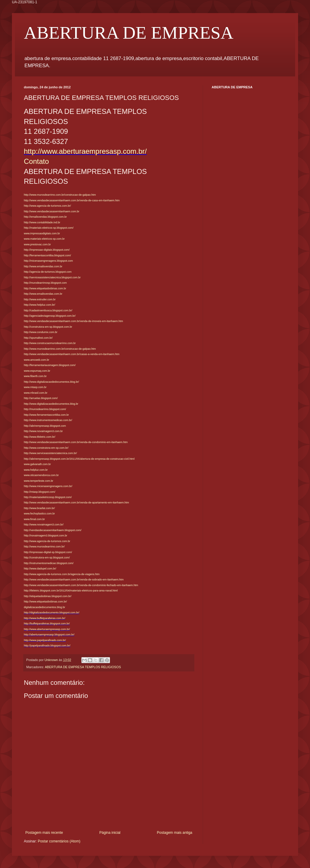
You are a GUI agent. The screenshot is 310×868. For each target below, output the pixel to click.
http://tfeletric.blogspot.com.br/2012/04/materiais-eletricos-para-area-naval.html (71, 590)
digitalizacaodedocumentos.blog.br (44, 607)
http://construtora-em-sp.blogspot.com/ (47, 557)
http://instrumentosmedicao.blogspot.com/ (49, 563)
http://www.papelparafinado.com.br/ (45, 640)
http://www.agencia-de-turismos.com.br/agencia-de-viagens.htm (62, 574)
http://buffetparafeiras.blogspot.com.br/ (47, 623)
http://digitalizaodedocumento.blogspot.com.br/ (51, 612)
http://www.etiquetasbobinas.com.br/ (45, 601)
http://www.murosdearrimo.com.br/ (44, 546)
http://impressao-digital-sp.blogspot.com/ (48, 552)
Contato (36, 161)
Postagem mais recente (44, 833)
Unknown (51, 660)
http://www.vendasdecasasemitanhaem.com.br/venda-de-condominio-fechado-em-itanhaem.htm (81, 585)
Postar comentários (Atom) (59, 841)
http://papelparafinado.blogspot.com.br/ (47, 645)
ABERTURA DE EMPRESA (128, 33)
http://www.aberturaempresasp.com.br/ (85, 151)
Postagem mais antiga (174, 833)
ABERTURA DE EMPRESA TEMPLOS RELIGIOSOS (83, 667)
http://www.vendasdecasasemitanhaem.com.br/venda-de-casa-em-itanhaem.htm (72, 200)
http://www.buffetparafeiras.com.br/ (44, 618)
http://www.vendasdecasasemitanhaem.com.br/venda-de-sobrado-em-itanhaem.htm (74, 579)
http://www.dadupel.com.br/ (40, 568)
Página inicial (109, 833)
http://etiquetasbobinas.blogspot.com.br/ (48, 596)
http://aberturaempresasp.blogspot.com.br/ (49, 634)
